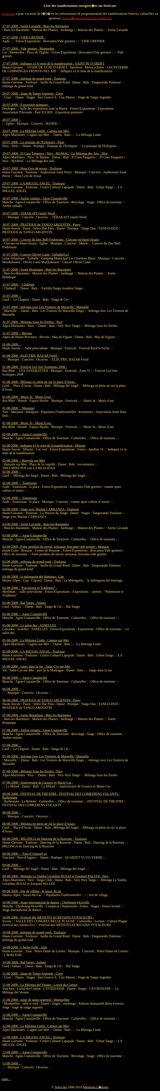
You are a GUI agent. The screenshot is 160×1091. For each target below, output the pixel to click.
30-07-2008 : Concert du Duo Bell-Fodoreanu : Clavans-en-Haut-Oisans (50, 239)
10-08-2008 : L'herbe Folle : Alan (24, 947)
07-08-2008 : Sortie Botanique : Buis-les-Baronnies (36, 715)
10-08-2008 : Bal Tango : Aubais (24, 962)
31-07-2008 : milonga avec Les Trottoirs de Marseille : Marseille (45, 307)
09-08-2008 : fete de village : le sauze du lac (31, 891)
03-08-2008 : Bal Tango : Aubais (24, 603)
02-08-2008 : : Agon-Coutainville (24, 434)
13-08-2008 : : (11, 1063)
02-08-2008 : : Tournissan (19, 483)
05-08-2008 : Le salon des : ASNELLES (29, 625)
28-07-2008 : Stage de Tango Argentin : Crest (32, 93)
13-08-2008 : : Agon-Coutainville (24, 1052)
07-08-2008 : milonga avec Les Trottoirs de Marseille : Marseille (45, 756)
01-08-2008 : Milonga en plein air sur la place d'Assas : (39, 382)
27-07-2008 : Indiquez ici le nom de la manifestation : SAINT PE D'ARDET (53, 63)
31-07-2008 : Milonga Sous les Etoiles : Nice (32, 322)
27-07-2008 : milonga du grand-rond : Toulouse (34, 78)
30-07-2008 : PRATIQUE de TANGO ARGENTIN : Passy (41, 224)
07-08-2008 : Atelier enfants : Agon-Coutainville (34, 730)
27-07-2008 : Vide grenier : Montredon (28, 48)
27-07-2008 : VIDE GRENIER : (23, 37)
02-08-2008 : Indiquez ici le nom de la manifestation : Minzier (44, 445)
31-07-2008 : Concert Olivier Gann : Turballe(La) (35, 254)
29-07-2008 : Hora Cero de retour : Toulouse (32, 168)
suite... (6, 1079)
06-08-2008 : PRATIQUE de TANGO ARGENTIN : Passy (41, 700)
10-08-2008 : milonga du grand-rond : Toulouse (34, 932)
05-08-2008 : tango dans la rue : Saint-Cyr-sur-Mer (36, 666)
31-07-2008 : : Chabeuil (18, 284)
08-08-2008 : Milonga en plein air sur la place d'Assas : (39, 824)
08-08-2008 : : (11, 812)
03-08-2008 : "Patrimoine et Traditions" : (29, 588)
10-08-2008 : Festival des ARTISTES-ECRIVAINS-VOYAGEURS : (48, 917)
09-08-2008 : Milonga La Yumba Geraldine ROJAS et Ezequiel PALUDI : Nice (55, 876)
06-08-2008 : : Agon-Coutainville (24, 677)
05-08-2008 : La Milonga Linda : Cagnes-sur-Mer (35, 640)
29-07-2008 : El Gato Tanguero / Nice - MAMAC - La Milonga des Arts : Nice (55, 153)
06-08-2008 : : (11, 689)
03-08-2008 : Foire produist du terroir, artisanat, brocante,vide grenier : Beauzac (55, 546)
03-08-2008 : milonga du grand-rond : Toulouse (34, 561)
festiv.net (61, 1087)
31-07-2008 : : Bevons (17, 333)
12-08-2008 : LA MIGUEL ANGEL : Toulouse (33, 1037)
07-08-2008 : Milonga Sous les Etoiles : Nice (32, 771)
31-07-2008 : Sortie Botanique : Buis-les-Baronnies (36, 269)
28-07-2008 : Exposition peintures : (26, 105)
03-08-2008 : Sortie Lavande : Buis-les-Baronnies (35, 524)
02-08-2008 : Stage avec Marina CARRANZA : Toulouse (40, 509)
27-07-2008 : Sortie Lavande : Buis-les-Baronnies (35, 26)
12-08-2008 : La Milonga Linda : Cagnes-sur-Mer (35, 1026)
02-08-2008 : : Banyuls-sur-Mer (23, 460)
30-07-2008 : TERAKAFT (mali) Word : (29, 213)
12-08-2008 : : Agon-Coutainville (24, 1015)
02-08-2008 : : (11, 472)
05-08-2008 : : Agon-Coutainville (24, 614)
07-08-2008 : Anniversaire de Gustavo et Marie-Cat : (37, 782)
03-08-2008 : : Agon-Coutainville (24, 535)
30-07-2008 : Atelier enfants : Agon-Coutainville (34, 198)
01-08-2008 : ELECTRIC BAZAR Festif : (30, 355)
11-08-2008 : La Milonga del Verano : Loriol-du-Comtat (39, 985)
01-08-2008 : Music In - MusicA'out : (27, 397)
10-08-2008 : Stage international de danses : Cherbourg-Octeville (45, 902)
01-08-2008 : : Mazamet (18, 408)
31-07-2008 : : (11, 296)
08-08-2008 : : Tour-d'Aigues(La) (24, 853)
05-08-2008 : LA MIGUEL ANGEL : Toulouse (33, 651)
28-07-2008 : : (11, 119)
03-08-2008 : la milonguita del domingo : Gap (33, 576)
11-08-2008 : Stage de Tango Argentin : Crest (32, 973)
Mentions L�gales (96, 1087)
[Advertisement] (145, 86)
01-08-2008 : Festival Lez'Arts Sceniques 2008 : (34, 367)
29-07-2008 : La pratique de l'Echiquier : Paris (33, 142)
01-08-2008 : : (11, 344)
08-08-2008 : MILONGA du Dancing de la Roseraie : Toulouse (44, 839)
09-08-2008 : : (11, 865)
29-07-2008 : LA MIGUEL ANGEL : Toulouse (33, 183)
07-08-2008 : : (11, 745)
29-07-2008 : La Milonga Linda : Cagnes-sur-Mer (35, 131)
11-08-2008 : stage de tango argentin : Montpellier (35, 1000)
